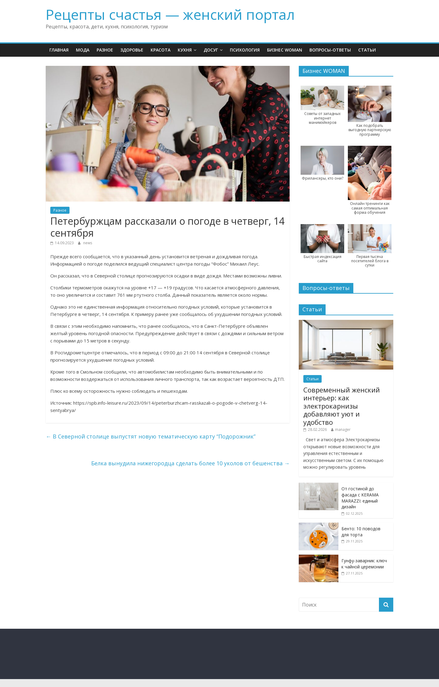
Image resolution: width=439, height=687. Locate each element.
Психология (245, 50)
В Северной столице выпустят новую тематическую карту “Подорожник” (150, 436)
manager (343, 429)
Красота (160, 50)
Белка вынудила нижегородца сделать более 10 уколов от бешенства (190, 463)
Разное (105, 50)
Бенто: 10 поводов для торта (360, 532)
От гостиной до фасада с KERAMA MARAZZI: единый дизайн (360, 498)
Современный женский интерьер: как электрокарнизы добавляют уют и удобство (341, 406)
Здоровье (131, 50)
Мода (82, 50)
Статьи (367, 50)
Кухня (185, 50)
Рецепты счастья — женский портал (170, 14)
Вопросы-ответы (330, 50)
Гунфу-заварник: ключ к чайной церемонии (364, 564)
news (87, 242)
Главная (59, 50)
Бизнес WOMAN (284, 50)
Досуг (211, 50)
